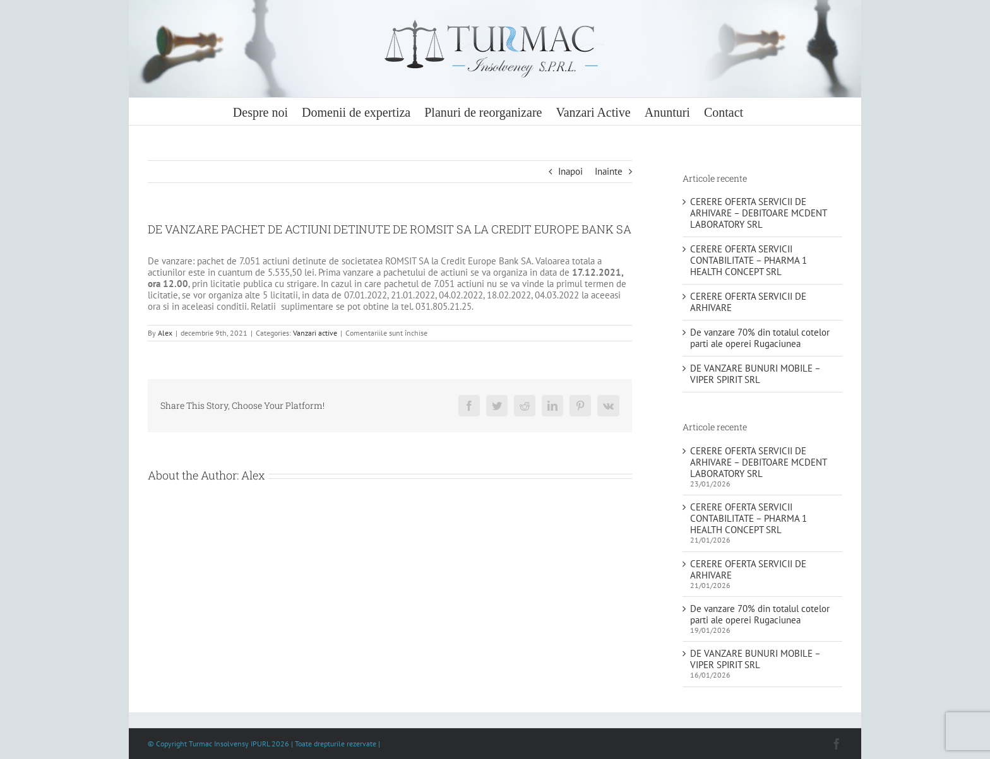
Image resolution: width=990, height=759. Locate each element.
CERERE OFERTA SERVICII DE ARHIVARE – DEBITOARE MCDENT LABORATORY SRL (758, 213)
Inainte (609, 171)
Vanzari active (315, 333)
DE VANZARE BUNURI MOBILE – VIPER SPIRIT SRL (755, 373)
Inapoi (570, 171)
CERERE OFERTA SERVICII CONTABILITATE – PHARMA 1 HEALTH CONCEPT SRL (748, 260)
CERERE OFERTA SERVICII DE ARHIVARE (748, 302)
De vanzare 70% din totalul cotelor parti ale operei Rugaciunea (760, 338)
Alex (165, 333)
